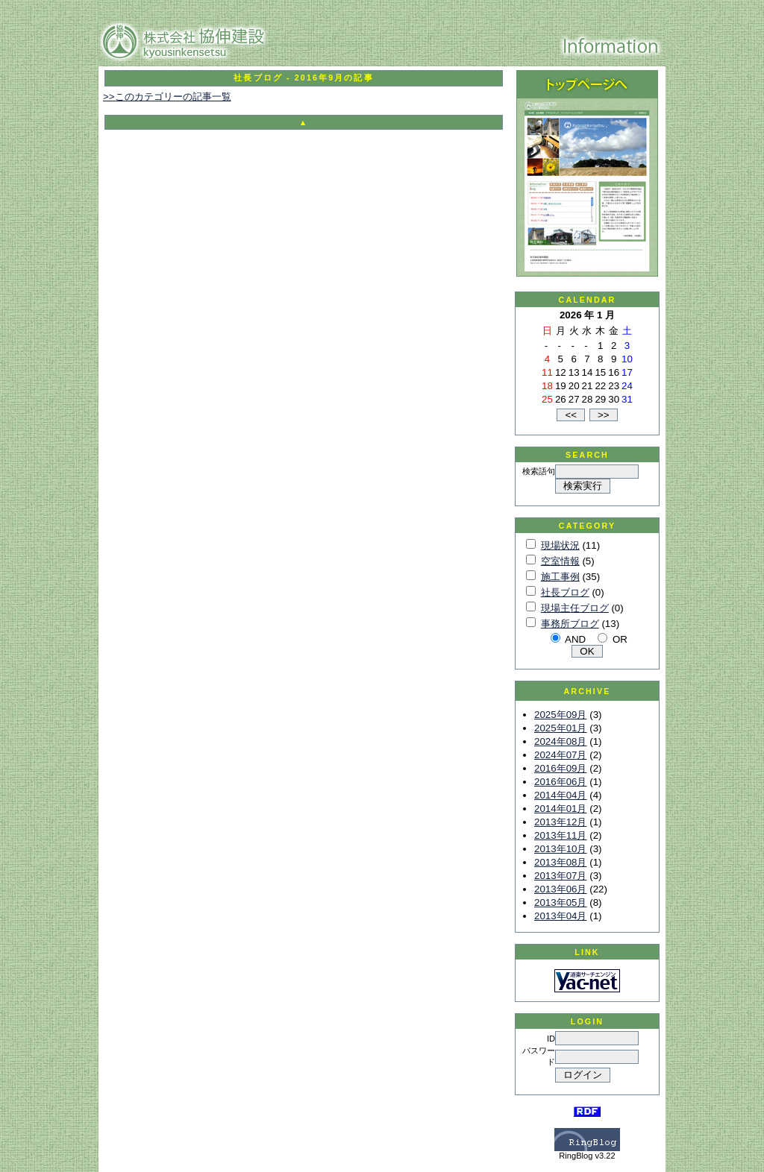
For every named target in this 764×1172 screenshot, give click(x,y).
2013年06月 (560, 889)
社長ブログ (565, 592)
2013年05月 (560, 902)
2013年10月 (560, 848)
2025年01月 (560, 728)
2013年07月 (560, 875)
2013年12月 (560, 822)
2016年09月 (560, 768)
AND (575, 639)
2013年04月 (560, 915)
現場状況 (560, 545)
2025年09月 (560, 714)
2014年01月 (560, 808)
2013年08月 (560, 862)
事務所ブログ (570, 623)
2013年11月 (560, 835)
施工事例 (560, 576)
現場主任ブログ (575, 608)
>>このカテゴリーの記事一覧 (167, 96)
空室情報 (560, 561)
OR (620, 639)
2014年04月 (560, 795)
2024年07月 (560, 754)
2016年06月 (560, 781)
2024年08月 (560, 741)
